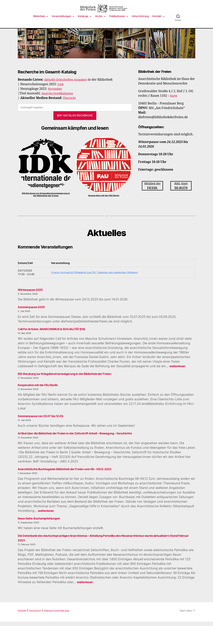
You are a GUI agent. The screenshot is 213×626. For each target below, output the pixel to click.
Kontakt (157, 20)
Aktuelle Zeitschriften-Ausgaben (68, 84)
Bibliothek (39, 20)
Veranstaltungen (61, 20)
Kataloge (83, 20)
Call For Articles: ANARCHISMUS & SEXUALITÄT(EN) (56, 333)
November (55, 93)
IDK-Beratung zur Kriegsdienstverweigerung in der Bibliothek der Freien (46, 198)
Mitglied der (152, 190)
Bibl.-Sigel (181, 190)
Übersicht (70, 102)
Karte (174, 100)
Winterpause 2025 (31, 294)
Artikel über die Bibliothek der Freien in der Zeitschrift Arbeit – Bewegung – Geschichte (81, 438)
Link (61, 89)
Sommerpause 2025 (32, 311)
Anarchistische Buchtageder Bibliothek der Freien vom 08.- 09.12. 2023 (69, 473)
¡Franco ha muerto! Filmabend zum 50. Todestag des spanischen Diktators (95, 276)
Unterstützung (140, 20)
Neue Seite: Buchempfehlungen (41, 523)
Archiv (99, 20)
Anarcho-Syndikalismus (58, 98)
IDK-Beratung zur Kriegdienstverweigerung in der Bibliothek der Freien (69, 378)
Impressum (35, 615)
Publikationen (117, 20)
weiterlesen (178, 370)
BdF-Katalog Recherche (75, 119)
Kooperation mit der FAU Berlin (103, 200)
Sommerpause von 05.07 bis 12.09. (43, 420)
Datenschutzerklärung (58, 615)
